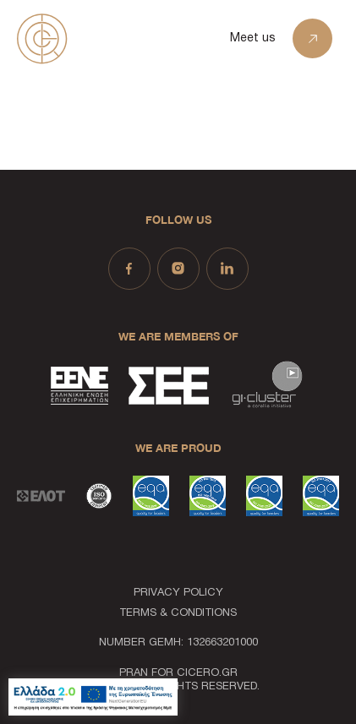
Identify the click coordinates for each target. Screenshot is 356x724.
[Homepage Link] (84, 38)
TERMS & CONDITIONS (178, 613)
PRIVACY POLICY (178, 593)
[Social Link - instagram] (178, 269)
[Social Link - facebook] (129, 269)
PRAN (133, 673)
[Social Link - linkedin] (227, 269)
